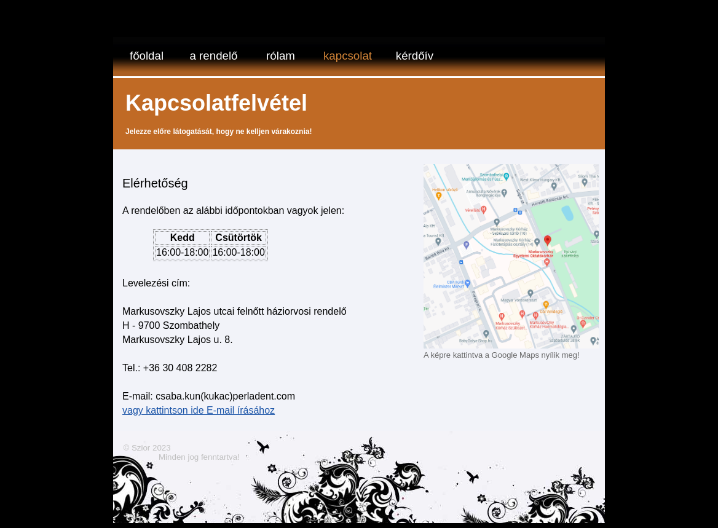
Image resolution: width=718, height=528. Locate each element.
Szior (141, 447)
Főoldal (147, 55)
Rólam (280, 55)
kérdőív (414, 55)
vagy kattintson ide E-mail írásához (198, 410)
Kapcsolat (347, 55)
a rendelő (214, 55)
